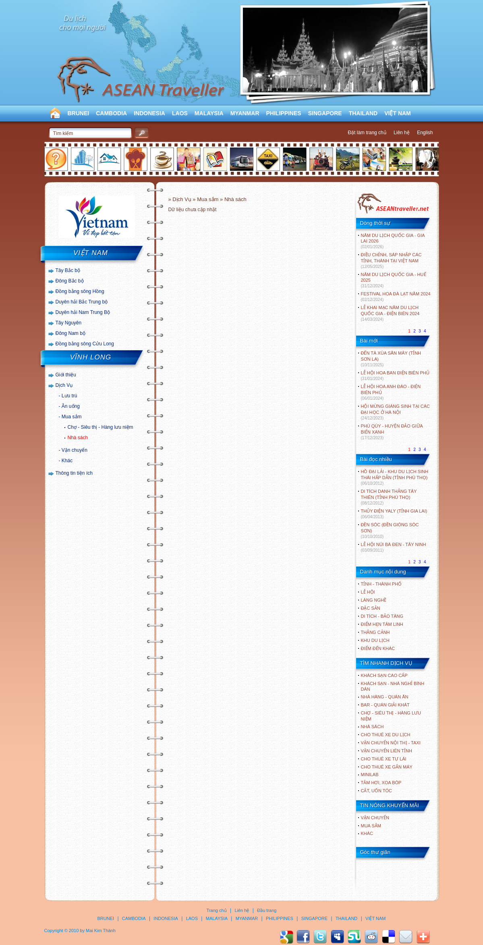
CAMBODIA (111, 113)
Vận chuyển (74, 450)
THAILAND (363, 113)
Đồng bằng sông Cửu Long (85, 344)
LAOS (180, 113)
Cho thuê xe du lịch (385, 734)
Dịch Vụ (64, 385)
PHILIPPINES (283, 113)
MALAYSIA (209, 113)
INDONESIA (149, 113)
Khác (67, 460)
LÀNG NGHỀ (373, 600)
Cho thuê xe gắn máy (387, 766)
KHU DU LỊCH (375, 640)
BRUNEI (78, 113)
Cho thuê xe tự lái (383, 758)
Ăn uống (71, 406)
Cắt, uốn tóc (376, 790)
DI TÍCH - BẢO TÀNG (382, 616)
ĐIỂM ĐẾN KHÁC (378, 648)
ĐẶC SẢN (370, 608)
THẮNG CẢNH (375, 632)
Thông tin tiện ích (74, 473)
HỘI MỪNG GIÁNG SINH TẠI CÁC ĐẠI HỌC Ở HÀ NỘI (395, 412)
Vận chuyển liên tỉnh (386, 750)
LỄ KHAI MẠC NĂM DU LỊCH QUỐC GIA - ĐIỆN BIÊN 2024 (390, 313)
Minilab (370, 774)
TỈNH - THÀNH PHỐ (381, 584)
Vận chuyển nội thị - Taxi (391, 742)
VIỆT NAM (397, 113)
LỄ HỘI (368, 592)
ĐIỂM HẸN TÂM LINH (382, 624)
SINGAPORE (325, 113)
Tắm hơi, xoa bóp (381, 782)
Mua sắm (72, 417)
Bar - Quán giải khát (385, 704)
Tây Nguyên (69, 323)
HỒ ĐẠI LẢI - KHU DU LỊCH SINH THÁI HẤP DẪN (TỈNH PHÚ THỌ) (395, 477)
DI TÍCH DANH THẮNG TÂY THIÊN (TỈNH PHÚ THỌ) (389, 497)
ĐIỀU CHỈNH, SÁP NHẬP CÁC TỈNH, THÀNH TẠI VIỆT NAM (391, 260)
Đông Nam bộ (70, 333)
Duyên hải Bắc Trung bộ (82, 302)
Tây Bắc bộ (68, 270)
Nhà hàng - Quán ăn (384, 696)
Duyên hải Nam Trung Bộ (83, 312)
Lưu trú (69, 396)
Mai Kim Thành (101, 930)
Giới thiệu (66, 375)
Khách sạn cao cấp (384, 675)
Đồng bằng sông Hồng (80, 291)
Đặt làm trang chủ (367, 132)
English (425, 132)
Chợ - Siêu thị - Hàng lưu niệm (100, 427)
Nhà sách (78, 437)
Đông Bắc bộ (70, 281)
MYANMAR (244, 113)
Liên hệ (402, 132)
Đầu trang (266, 910)
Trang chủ (217, 910)
